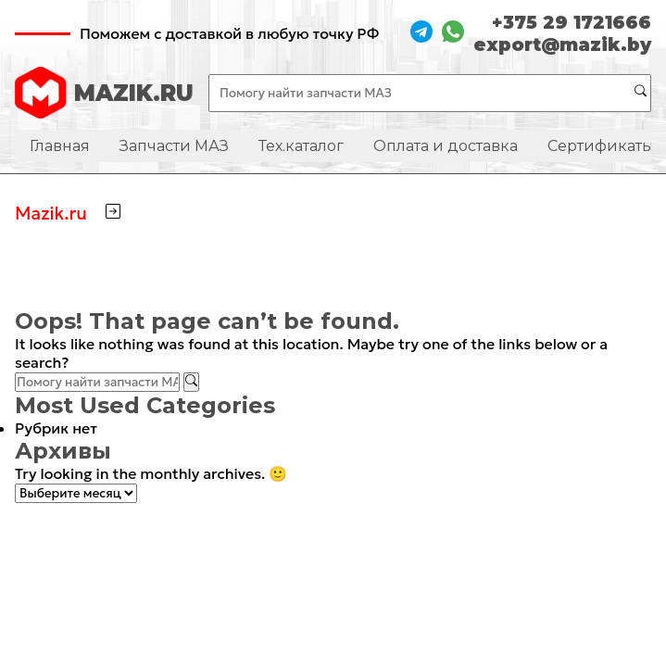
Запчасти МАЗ (174, 146)
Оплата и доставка (445, 146)
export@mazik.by (562, 44)
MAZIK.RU (104, 93)
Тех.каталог (301, 146)
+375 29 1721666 (571, 22)
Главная (60, 146)
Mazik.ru (51, 213)
